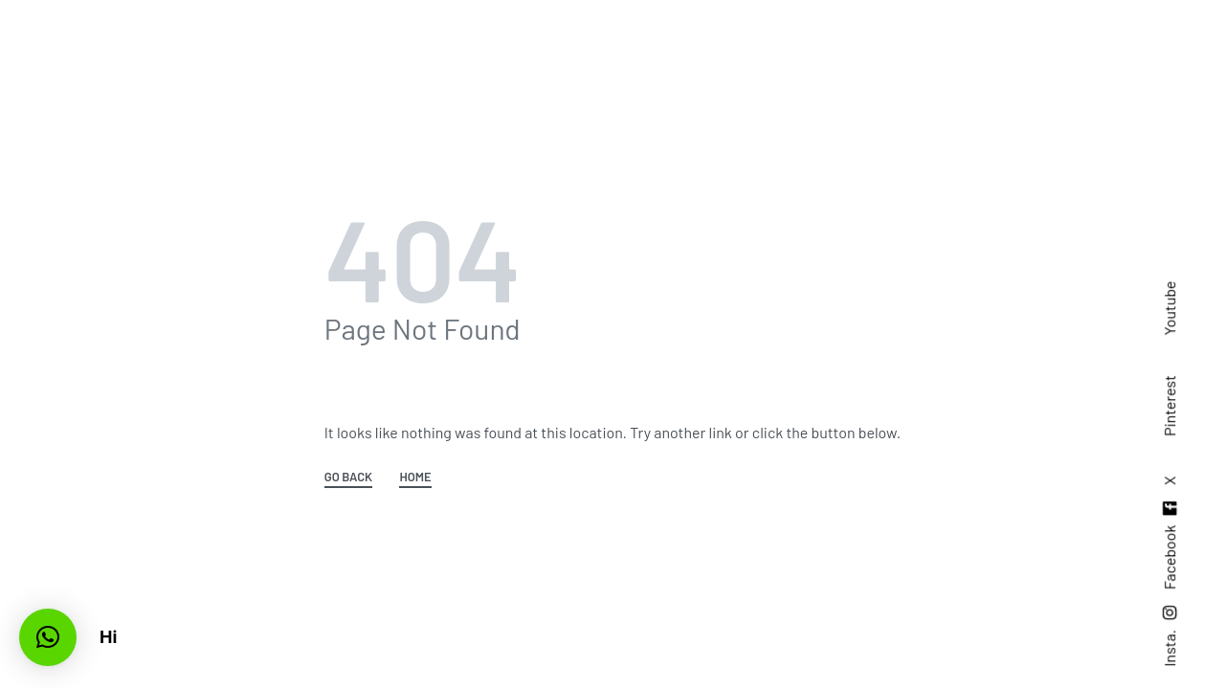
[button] (48, 637)
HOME (415, 477)
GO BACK (348, 477)
